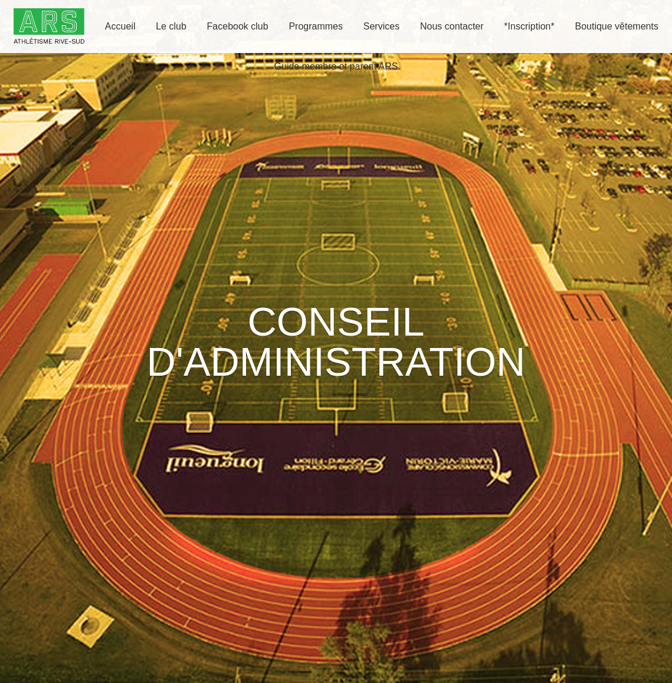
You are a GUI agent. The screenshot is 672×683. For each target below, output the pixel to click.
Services (381, 26)
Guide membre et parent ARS (336, 66)
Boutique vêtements (616, 26)
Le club (171, 26)
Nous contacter (452, 26)
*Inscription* (529, 26)
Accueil (120, 26)
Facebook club (237, 26)
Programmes (316, 26)
